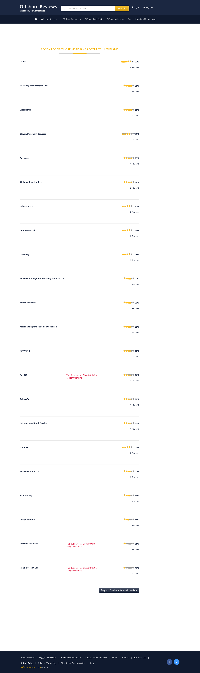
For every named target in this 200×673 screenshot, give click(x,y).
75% (137, 158)
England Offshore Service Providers (119, 590)
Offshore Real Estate (94, 19)
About (114, 657)
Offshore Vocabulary (47, 663)
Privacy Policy (27, 663)
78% (137, 110)
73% (137, 278)
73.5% (136, 206)
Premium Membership (145, 19)
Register (148, 7)
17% (137, 568)
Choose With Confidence (96, 657)
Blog (130, 19)
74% (137, 182)
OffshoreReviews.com (31, 667)
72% (137, 302)
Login (135, 7)
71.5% (136, 447)
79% (137, 86)
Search (122, 8)
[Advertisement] (79, 34)
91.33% (135, 61)
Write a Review (27, 657)
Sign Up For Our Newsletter (73, 663)
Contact (125, 657)
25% (137, 543)
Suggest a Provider (47, 657)
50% (137, 519)
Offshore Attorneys (115, 19)
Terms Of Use (140, 657)
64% (137, 495)
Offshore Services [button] (50, 19)
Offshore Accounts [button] (72, 19)
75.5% (136, 134)
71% (137, 471)
